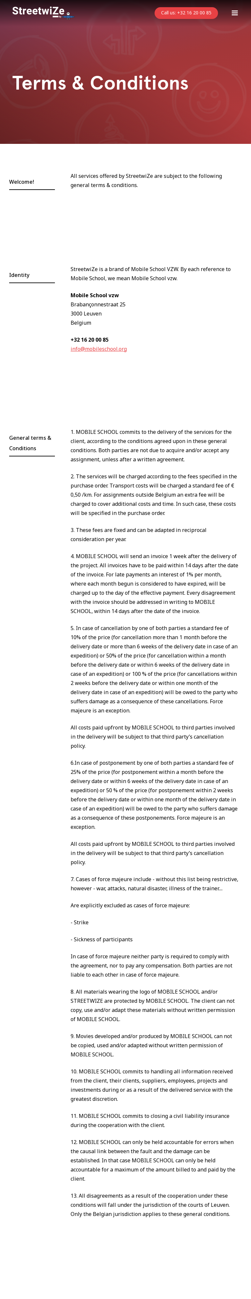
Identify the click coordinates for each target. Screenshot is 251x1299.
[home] (43, 13)
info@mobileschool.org (99, 348)
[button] (234, 13)
